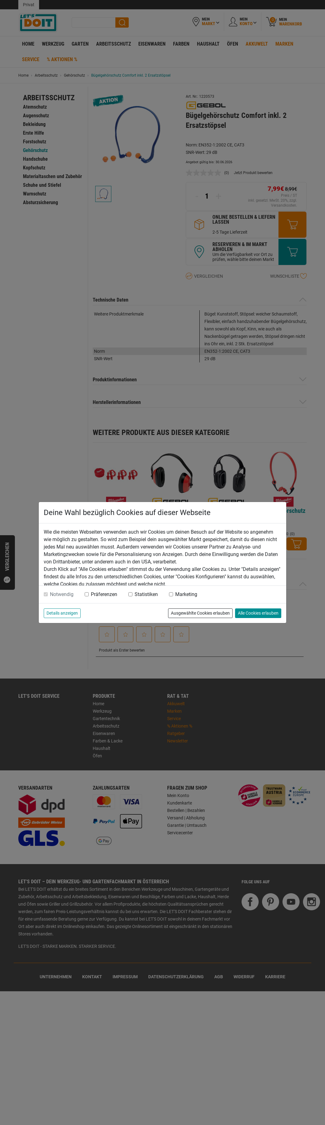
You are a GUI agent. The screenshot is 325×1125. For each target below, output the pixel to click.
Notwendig (61, 594)
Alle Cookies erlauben (258, 613)
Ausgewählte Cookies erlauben (200, 613)
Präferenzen (104, 594)
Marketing (186, 594)
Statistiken (146, 594)
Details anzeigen (62, 613)
